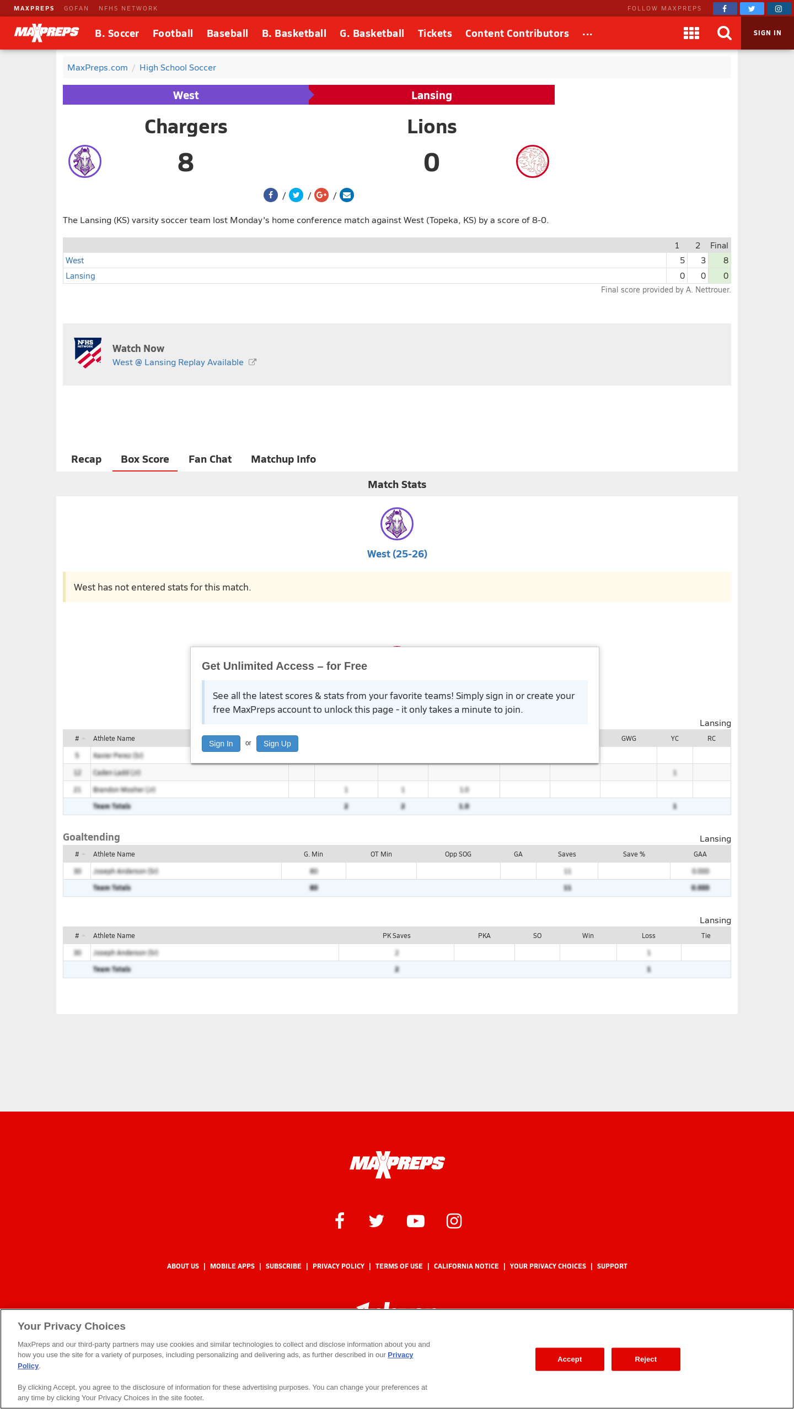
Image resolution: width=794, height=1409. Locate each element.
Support (612, 1266)
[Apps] (691, 33)
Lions (432, 126)
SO (537, 935)
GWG (628, 738)
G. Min (313, 853)
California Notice (466, 1266)
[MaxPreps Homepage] (397, 1165)
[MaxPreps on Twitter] (752, 8)
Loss (649, 935)
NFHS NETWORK (128, 8)
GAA (700, 853)
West (186, 94)
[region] (397, 1359)
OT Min (381, 853)
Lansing (431, 94)
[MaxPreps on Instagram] (779, 8)
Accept (569, 1359)
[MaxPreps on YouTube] (416, 1220)
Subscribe (284, 1266)
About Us (183, 1266)
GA (518, 853)
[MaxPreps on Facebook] (725, 8)
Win (588, 935)
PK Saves (397, 935)
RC (711, 738)
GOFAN (76, 8)
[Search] (724, 33)
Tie (706, 935)
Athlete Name (114, 738)
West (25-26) (397, 553)
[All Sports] (588, 33)
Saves (567, 853)
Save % (634, 853)
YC (675, 738)
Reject (646, 1359)
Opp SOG (458, 853)
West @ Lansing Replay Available (178, 361)
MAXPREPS (34, 8)
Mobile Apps (232, 1266)
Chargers (186, 126)
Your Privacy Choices (548, 1266)
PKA (484, 935)
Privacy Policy (338, 1266)
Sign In (221, 743)
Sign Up (277, 743)
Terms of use (399, 1266)
